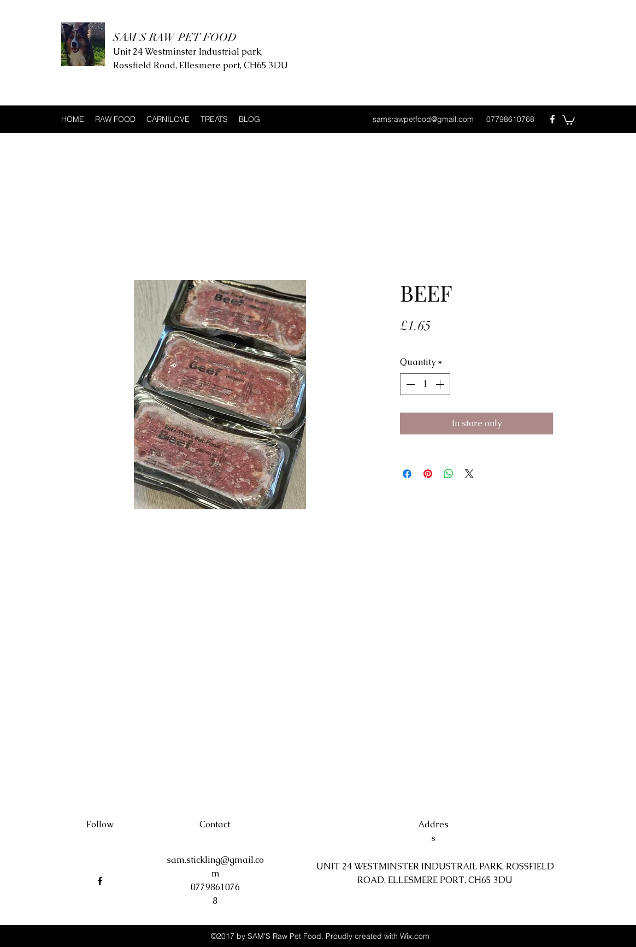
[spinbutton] (425, 384)
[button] (568, 119)
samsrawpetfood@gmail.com (423, 119)
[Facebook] (552, 119)
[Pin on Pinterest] (427, 473)
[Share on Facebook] (407, 473)
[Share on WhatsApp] (448, 473)
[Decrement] (409, 384)
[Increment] (441, 384)
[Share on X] (469, 473)
